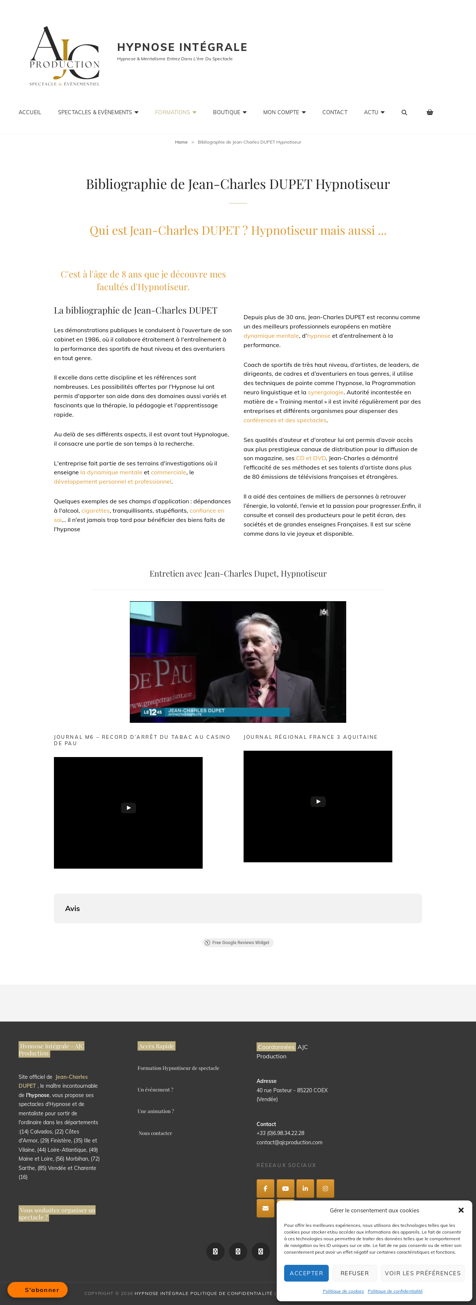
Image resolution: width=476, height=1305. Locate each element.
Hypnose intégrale (182, 47)
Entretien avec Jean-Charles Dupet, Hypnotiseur (238, 573)
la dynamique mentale (111, 472)
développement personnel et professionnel (112, 481)
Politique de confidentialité (395, 1291)
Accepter (306, 1273)
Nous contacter (155, 1132)
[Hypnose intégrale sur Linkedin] (305, 1188)
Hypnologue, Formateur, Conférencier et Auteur (333, 284)
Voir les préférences (423, 1273)
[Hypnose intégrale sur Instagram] (325, 1188)
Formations (172, 112)
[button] (461, 1210)
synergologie (326, 392)
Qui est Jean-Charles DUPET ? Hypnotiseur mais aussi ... (238, 230)
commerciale (168, 472)
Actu (371, 112)
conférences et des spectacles (285, 420)
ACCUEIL (30, 112)
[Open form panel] (37, 1290)
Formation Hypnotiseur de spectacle (178, 1068)
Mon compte (281, 112)
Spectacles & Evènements (95, 112)
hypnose (319, 335)
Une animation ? (156, 1111)
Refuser (355, 1273)
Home (181, 142)
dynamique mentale (271, 335)
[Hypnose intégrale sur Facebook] (265, 1188)
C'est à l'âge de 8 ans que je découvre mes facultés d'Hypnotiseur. (143, 280)
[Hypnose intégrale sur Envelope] (265, 1208)
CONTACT (334, 112)
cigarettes (95, 510)
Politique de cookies (343, 1291)
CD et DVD (311, 458)
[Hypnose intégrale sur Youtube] (286, 1188)
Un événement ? (155, 1089)
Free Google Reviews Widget (237, 943)
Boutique (226, 112)
